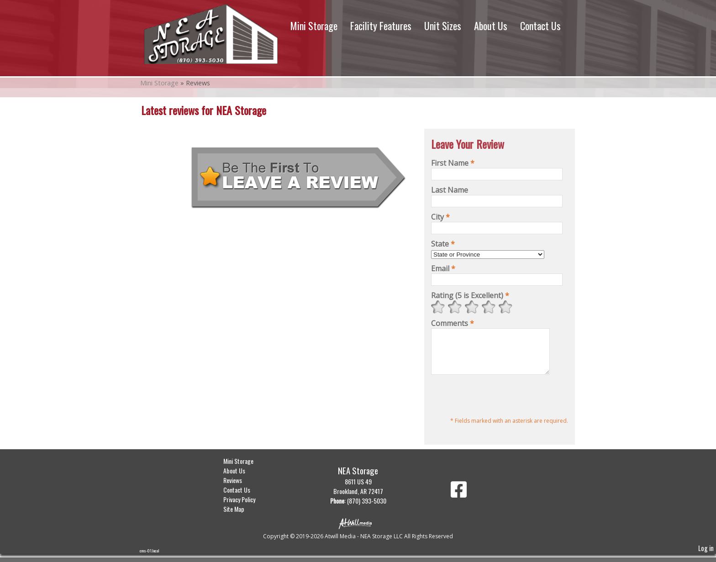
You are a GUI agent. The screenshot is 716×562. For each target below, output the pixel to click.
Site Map (240, 517)
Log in (706, 556)
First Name (452, 163)
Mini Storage (313, 25)
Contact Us (540, 25)
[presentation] (500, 405)
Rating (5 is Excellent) (470, 295)
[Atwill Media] (358, 531)
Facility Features (380, 25)
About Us (490, 25)
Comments (452, 323)
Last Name (449, 190)
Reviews (239, 488)
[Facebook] (459, 501)
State (443, 244)
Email (443, 268)
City (440, 217)
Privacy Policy (246, 507)
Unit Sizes (442, 25)
